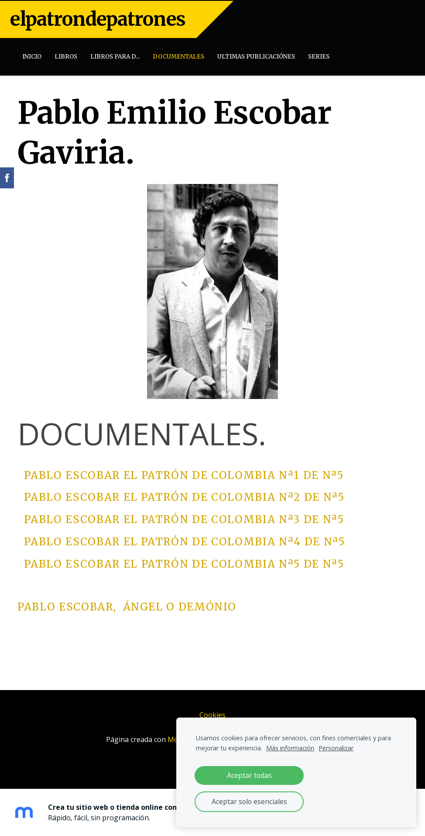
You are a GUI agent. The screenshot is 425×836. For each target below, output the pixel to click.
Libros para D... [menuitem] (116, 55)
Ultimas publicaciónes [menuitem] (257, 55)
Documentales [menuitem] (179, 55)
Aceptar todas (249, 775)
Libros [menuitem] (66, 55)
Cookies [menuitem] (212, 713)
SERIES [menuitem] (319, 55)
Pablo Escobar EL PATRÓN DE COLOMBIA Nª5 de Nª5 (184, 562)
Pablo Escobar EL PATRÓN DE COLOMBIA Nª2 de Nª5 (181, 495)
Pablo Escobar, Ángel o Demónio (126, 605)
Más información (290, 748)
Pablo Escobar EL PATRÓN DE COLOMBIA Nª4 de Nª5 (181, 540)
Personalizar (336, 748)
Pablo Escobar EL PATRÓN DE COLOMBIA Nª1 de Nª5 (183, 473)
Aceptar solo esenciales (249, 801)
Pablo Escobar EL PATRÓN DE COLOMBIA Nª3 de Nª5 (184, 518)
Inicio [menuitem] (32, 55)
